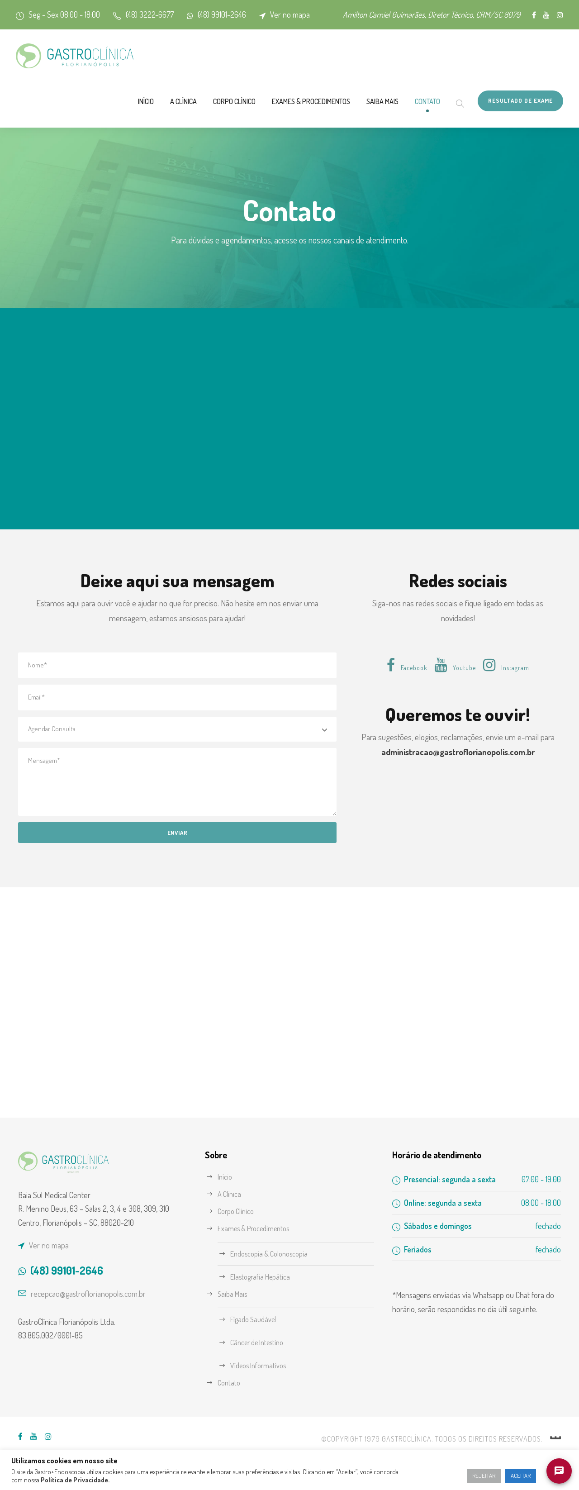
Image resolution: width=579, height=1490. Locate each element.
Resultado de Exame (515, 114)
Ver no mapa (322, 14)
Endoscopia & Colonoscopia (275, 1265)
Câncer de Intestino (261, 1353)
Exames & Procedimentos (269, 115)
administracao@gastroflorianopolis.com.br (458, 779)
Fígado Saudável (257, 1330)
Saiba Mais (357, 115)
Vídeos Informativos (262, 1377)
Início (66, 115)
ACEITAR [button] (518, 1475)
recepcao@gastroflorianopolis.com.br (98, 1319)
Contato (411, 115)
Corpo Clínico (173, 115)
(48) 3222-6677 (162, 14)
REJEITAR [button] (476, 1475)
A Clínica (110, 115)
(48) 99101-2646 (245, 14)
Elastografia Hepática (264, 1288)
